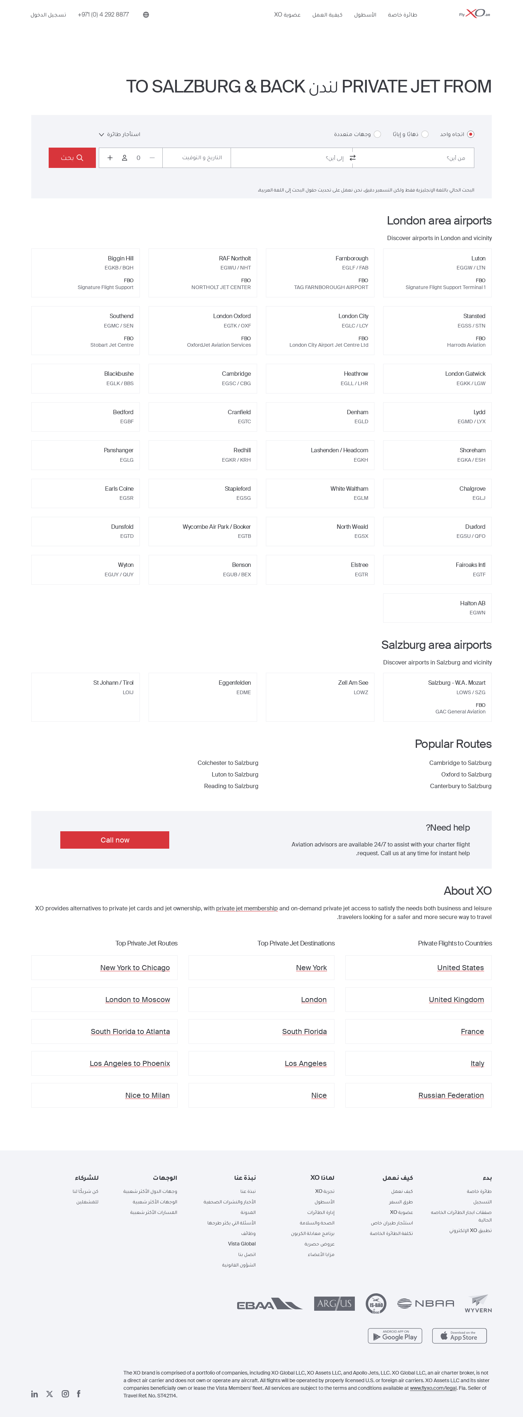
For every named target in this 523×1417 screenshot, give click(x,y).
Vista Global (242, 1243)
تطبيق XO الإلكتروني (470, 1230)
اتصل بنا (247, 1254)
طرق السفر (401, 1201)
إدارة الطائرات (321, 1212)
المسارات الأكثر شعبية (153, 1212)
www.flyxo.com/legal (433, 1388)
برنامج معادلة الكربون (313, 1233)
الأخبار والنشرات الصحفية (230, 1201)
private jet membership (247, 908)
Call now (115, 840)
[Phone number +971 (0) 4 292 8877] (103, 24)
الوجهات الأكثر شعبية (155, 1201)
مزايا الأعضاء (321, 1254)
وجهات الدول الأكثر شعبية (150, 1191)
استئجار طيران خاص (392, 1222)
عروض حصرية (320, 1243)
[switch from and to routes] (352, 158)
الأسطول (365, 24)
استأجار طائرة (119, 134)
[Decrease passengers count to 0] (152, 157)
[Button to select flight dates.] (197, 158)
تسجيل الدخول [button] (48, 24)
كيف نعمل (402, 1191)
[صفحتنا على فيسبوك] (79, 1393)
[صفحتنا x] (49, 1394)
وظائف (248, 1233)
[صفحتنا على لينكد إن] (34, 1394)
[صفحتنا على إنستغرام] (65, 1393)
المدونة (248, 1212)
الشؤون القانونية (239, 1264)
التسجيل (482, 1201)
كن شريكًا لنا (85, 1191)
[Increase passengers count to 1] (110, 157)
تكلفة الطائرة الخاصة (391, 1233)
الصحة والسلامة (317, 1222)
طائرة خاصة (402, 24)
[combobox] (413, 158)
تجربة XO (325, 1191)
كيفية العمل (327, 24)
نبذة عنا (248, 1191)
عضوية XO (287, 24)
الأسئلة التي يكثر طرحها (231, 1222)
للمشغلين (87, 1201)
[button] (458, 1177)
